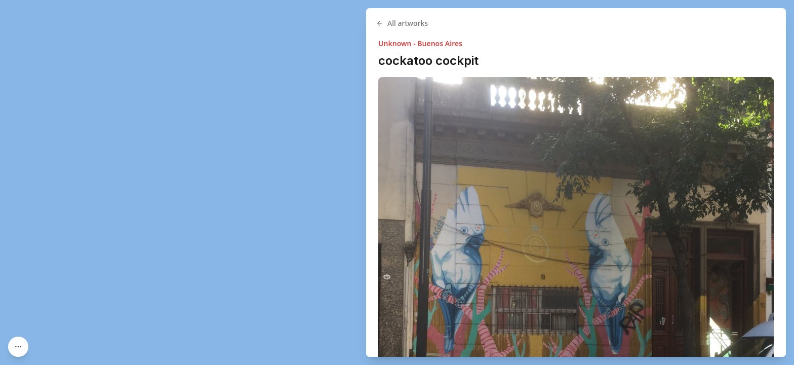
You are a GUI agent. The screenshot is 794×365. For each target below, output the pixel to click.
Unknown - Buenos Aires (500, 43)
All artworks (481, 23)
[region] (397, 182)
